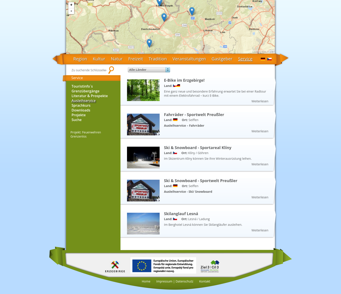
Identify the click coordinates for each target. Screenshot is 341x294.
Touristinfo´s (82, 86)
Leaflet (256, 52)
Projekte (79, 115)
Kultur (99, 59)
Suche (77, 119)
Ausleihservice (84, 100)
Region (80, 59)
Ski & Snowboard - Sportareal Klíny (197, 147)
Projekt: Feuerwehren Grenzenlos (85, 134)
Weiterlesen (260, 101)
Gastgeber (222, 59)
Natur (117, 59)
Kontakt (204, 281)
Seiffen (193, 120)
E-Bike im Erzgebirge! (184, 80)
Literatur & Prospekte (90, 95)
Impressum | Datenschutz (174, 281)
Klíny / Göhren (198, 153)
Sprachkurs (81, 105)
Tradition (158, 59)
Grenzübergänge (85, 91)
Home (146, 281)
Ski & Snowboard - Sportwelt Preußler (200, 180)
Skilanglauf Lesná (181, 213)
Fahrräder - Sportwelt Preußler (194, 114)
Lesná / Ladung (199, 219)
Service (245, 59)
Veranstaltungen (189, 59)
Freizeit (135, 59)
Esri (272, 52)
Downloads (81, 110)
